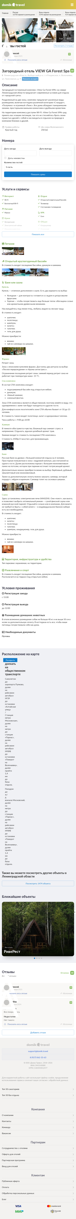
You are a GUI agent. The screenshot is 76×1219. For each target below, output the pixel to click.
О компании (7, 1115)
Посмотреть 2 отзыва (64, 46)
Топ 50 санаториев (10, 1089)
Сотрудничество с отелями (14, 1148)
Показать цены (38, 174)
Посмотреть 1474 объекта (38, 883)
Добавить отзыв (38, 1032)
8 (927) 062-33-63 (38, 1057)
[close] (74, 912)
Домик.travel (13, 4)
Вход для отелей (10, 1166)
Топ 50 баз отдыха (10, 1095)
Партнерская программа (13, 1160)
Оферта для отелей (11, 1154)
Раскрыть (10, 660)
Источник (67, 60)
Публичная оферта (11, 1181)
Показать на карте (30, 79)
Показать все (38, 234)
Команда (6, 1127)
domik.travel (38, 1044)
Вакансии (6, 1133)
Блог (4, 1199)
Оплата (5, 1187)
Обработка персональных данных (18, 1193)
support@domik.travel (38, 1051)
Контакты (6, 1121)
